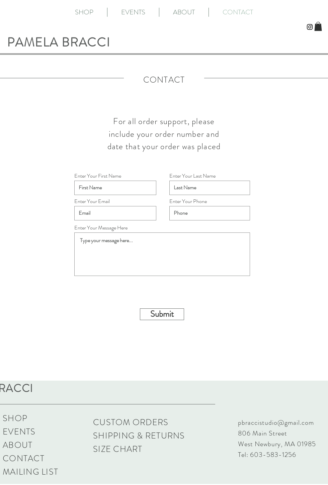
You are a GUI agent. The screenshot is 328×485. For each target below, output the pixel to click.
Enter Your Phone (188, 201)
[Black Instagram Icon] (310, 27)
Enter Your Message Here (101, 227)
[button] (318, 26)
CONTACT (24, 459)
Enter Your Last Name (192, 176)
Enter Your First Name (97, 176)
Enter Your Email (92, 201)
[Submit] (162, 314)
